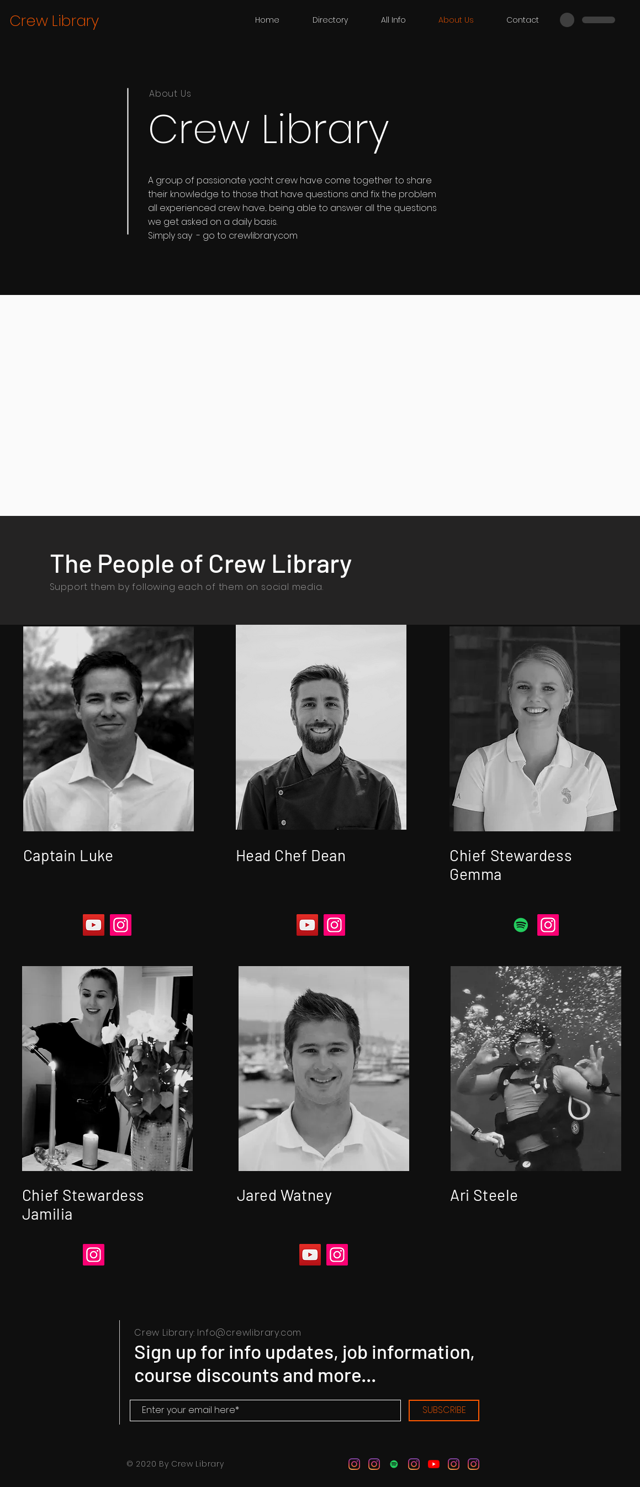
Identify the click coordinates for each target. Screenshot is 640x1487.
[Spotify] (521, 925)
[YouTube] (93, 925)
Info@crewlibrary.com (249, 1332)
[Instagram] (120, 925)
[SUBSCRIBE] (444, 1410)
